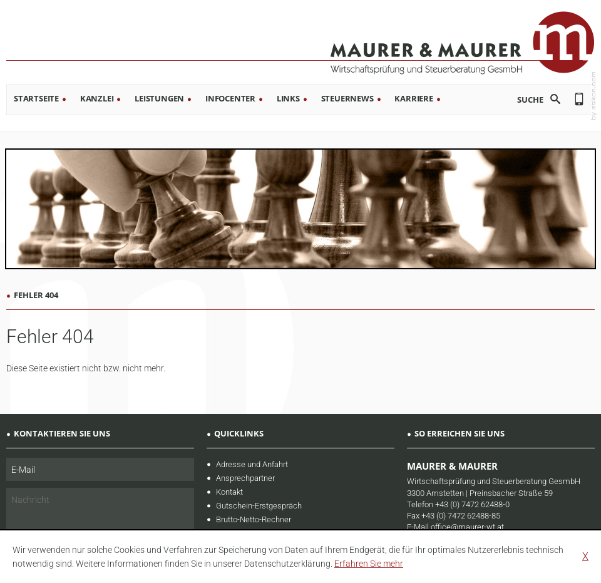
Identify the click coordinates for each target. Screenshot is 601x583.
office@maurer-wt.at (467, 527)
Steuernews (347, 98)
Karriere (413, 98)
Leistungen (159, 98)
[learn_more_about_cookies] (368, 564)
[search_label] (521, 99)
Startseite (36, 98)
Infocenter (230, 98)
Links (288, 98)
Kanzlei (97, 98)
